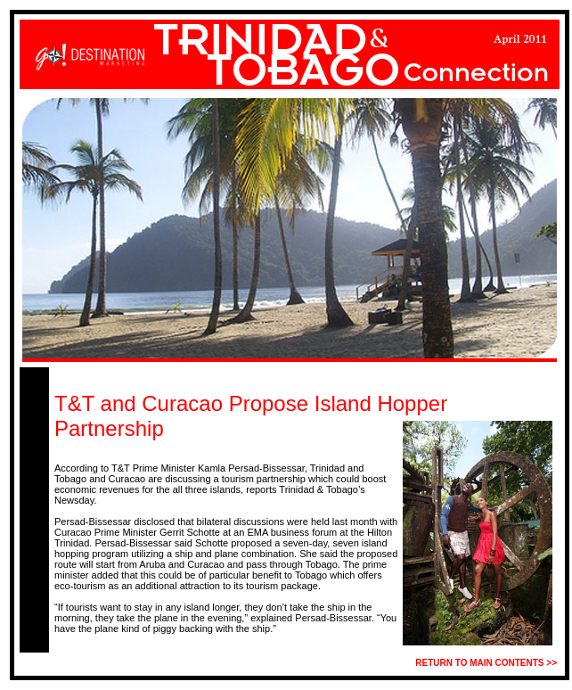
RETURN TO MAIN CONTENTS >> (486, 663)
